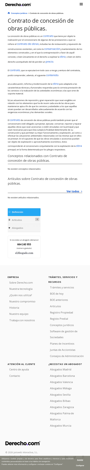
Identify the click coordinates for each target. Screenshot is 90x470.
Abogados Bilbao (60, 401)
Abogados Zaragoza (62, 407)
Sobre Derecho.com (21, 282)
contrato (48, 36)
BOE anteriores (59, 300)
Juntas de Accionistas (62, 350)
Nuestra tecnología (20, 289)
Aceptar (80, 460)
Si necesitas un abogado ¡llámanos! (24, 240)
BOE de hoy (56, 293)
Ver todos (73, 191)
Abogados (15, 228)
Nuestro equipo (18, 314)
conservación (52, 49)
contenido (52, 75)
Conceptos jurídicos (19, 13)
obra (63, 56)
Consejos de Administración (67, 356)
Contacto (14, 376)
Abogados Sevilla (60, 394)
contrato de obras (28, 44)
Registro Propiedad (61, 312)
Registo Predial (59, 318)
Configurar (80, 466)
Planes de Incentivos (62, 343)
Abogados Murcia (60, 425)
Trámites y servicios (62, 287)
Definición (16, 212)
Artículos (23, 219)
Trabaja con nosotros (22, 320)
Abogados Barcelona (62, 376)
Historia (14, 307)
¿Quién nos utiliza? (20, 295)
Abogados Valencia (61, 382)
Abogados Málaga (61, 388)
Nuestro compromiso (22, 301)
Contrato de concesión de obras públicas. (41, 24)
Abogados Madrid (60, 369)
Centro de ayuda (19, 369)
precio (49, 61)
